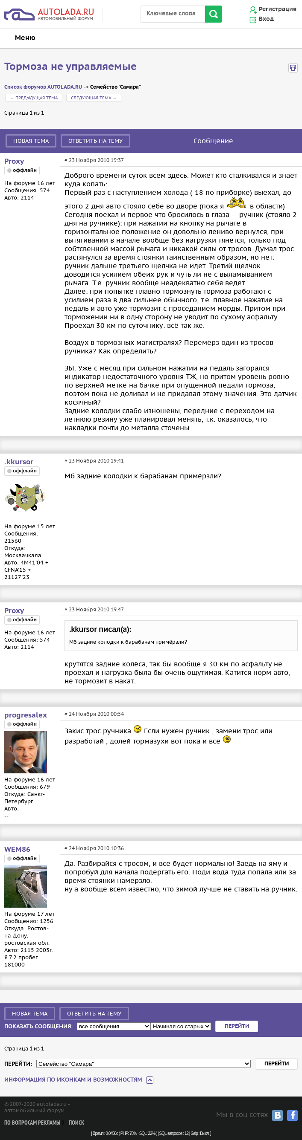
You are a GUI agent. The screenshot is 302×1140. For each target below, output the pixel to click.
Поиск (76, 1123)
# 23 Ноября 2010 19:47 (94, 609)
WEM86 (17, 849)
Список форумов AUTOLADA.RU (43, 87)
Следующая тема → (94, 98)
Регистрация (277, 9)
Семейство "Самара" (115, 87)
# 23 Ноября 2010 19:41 (94, 460)
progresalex (25, 715)
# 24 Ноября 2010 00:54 (94, 714)
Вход (266, 19)
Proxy (14, 161)
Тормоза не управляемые (70, 67)
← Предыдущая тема (34, 98)
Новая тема (31, 141)
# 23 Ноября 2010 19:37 (94, 160)
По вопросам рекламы (32, 1123)
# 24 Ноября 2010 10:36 (94, 848)
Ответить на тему (95, 141)
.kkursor (18, 462)
